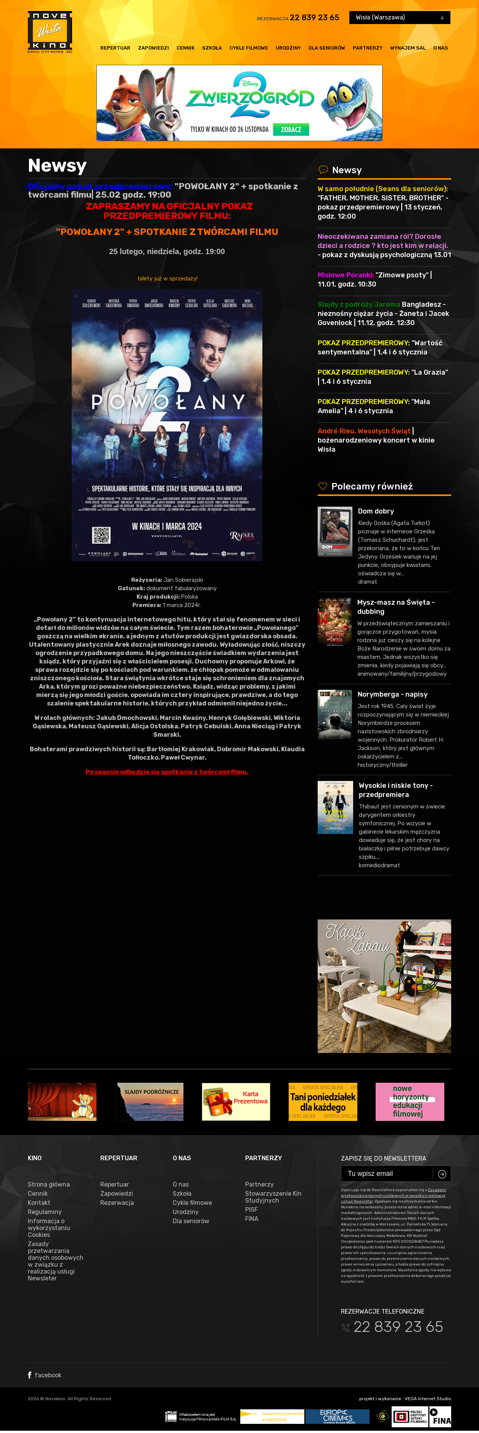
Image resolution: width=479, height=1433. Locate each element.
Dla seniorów (327, 48)
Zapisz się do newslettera (383, 1158)
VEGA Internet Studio (428, 1398)
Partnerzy (368, 48)
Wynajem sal (408, 48)
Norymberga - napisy (393, 694)
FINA (252, 1219)
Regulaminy (45, 1212)
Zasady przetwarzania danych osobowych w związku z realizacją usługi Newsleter (56, 1261)
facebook (44, 1375)
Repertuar (115, 48)
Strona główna (49, 1184)
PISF (251, 1209)
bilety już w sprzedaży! (167, 278)
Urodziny (288, 48)
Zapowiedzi (153, 48)
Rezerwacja (117, 1203)
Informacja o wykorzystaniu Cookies (49, 1228)
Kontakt (39, 1203)
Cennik (185, 48)
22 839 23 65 (314, 17)
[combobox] (399, 17)
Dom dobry (376, 511)
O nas (440, 48)
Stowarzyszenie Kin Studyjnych (273, 1197)
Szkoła (212, 48)
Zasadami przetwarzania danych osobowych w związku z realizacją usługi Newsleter (393, 1196)
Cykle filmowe (249, 48)
